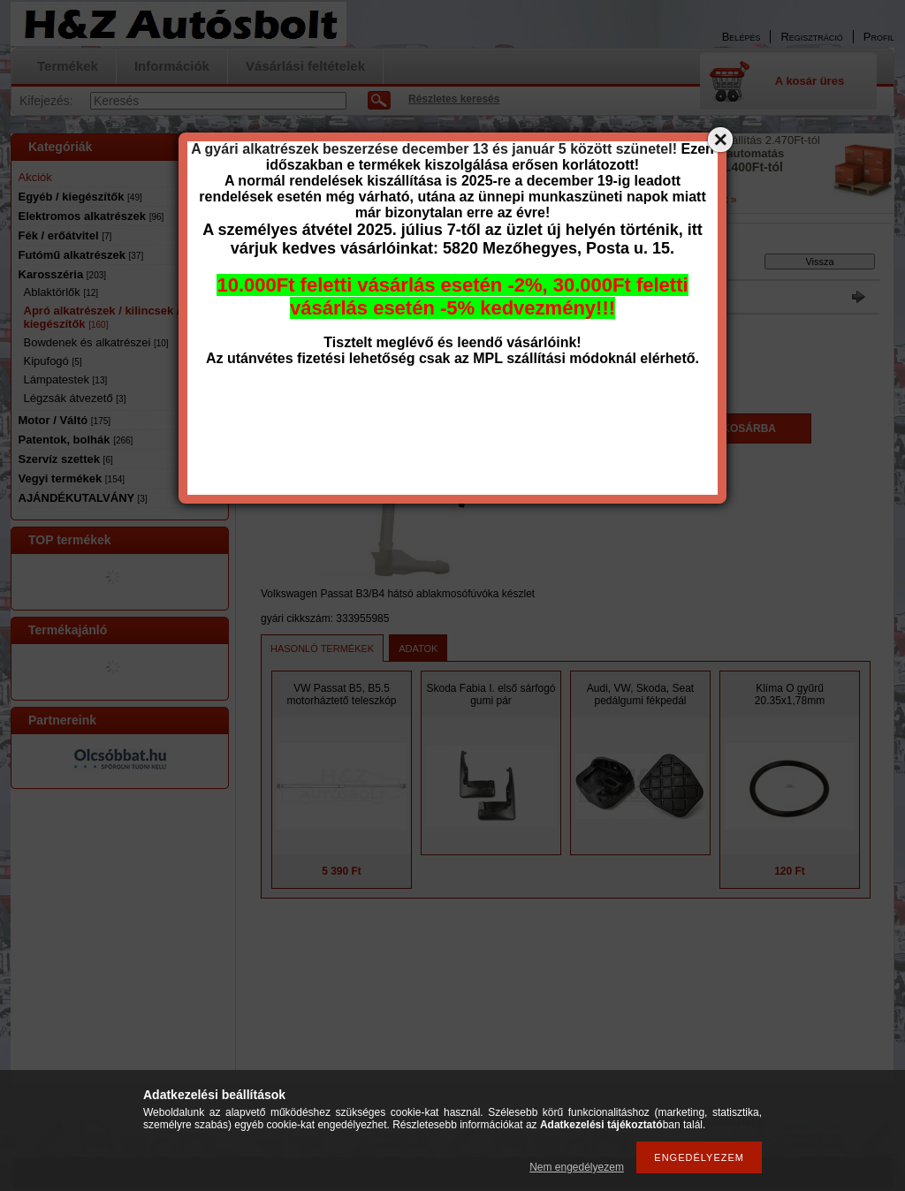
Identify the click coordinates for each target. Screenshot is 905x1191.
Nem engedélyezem (576, 1167)
